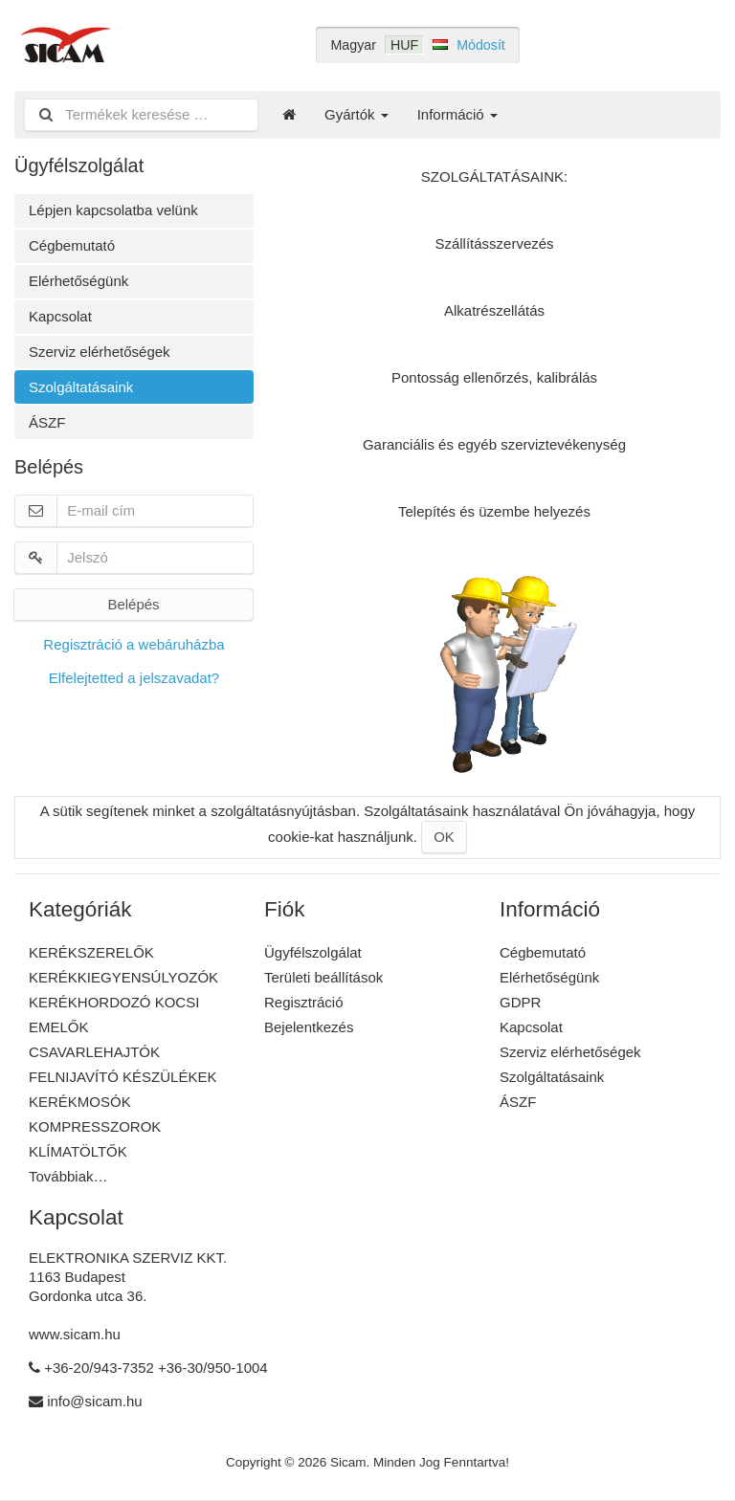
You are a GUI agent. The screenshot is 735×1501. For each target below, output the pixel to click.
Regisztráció (304, 1002)
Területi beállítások (323, 977)
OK (444, 836)
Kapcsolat (60, 316)
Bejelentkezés (308, 1027)
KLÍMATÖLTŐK (78, 1151)
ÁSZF (47, 422)
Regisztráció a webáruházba (133, 644)
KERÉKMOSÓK (80, 1101)
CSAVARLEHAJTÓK (94, 1052)
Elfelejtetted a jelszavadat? (134, 678)
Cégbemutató (72, 245)
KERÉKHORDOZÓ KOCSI (114, 1002)
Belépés (133, 604)
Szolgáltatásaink (81, 387)
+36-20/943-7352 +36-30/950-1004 (156, 1367)
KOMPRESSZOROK (95, 1126)
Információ (457, 114)
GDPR (520, 1002)
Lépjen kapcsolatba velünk (113, 210)
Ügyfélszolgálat (313, 952)
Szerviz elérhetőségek (99, 351)
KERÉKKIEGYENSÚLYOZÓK (123, 977)
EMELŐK (59, 1027)
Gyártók (356, 114)
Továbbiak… (68, 1176)
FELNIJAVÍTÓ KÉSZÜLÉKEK (122, 1077)
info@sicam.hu (94, 1401)
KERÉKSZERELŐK (91, 952)
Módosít (481, 45)
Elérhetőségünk (78, 281)
